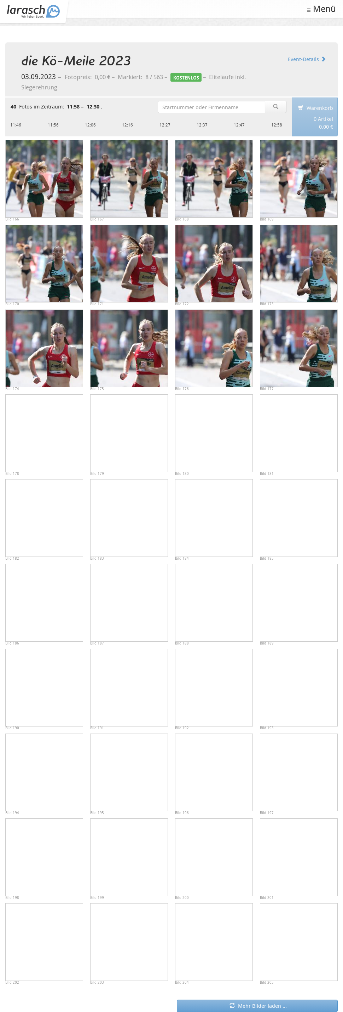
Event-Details (307, 59)
